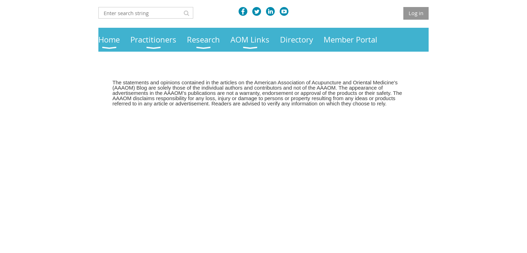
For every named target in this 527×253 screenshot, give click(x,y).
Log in (416, 13)
